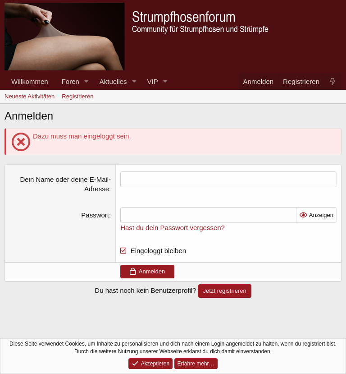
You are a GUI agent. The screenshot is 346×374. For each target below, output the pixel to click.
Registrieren (77, 96)
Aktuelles (113, 81)
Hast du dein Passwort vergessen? (172, 227)
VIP (152, 81)
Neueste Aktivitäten (30, 96)
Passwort (95, 215)
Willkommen (29, 81)
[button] (86, 81)
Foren (70, 81)
